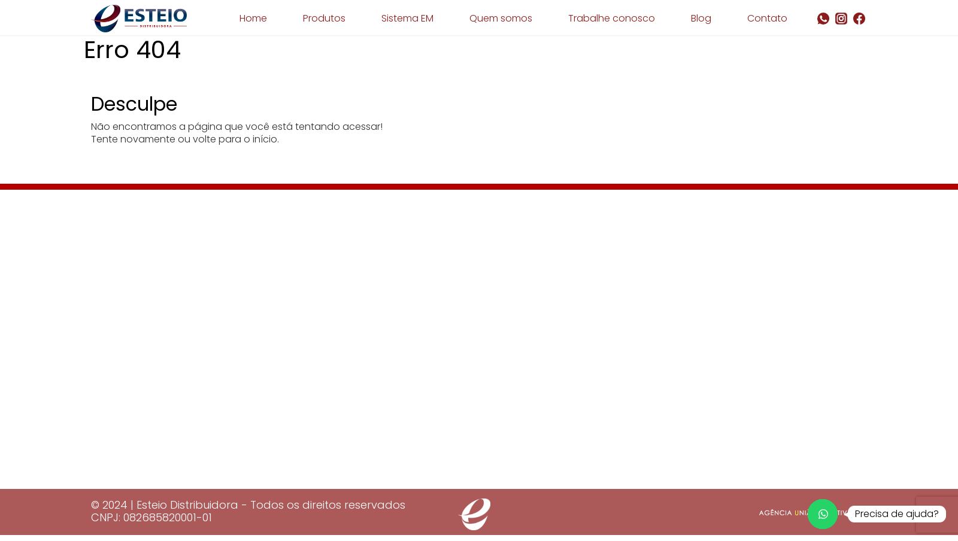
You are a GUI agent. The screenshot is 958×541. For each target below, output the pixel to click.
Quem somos (500, 18)
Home (253, 18)
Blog (701, 18)
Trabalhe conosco (611, 18)
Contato (767, 18)
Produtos (324, 18)
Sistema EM (407, 18)
